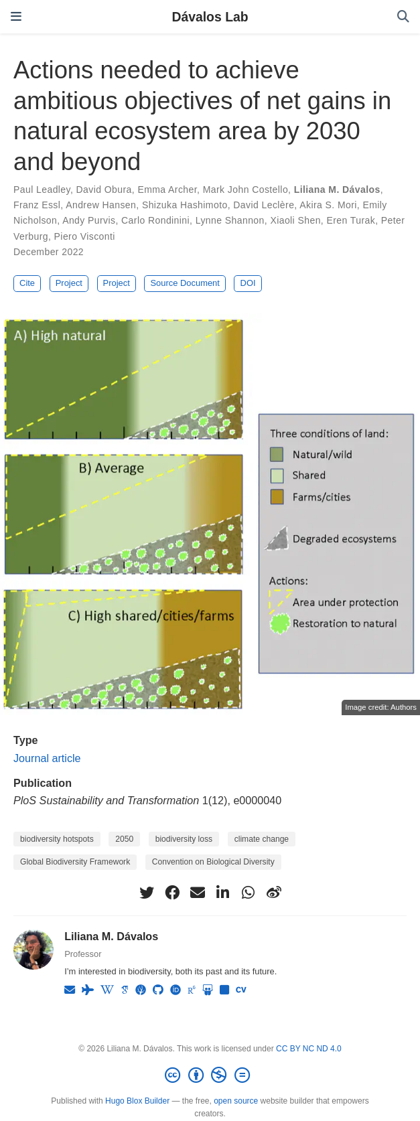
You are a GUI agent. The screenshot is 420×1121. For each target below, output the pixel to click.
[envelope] (198, 893)
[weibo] (274, 893)
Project (69, 283)
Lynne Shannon (230, 220)
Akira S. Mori (328, 205)
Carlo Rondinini (155, 220)
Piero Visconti (84, 236)
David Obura (104, 189)
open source (236, 1101)
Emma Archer (167, 189)
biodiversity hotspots (57, 839)
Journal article (47, 758)
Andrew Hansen (101, 205)
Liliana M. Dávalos (337, 189)
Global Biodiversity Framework (75, 862)
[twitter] (147, 893)
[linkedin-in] (223, 893)
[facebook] (172, 893)
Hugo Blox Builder (137, 1101)
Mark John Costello (245, 189)
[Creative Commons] (210, 1075)
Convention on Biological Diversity (213, 862)
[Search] (403, 17)
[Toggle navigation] (16, 16)
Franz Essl (36, 205)
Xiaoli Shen (295, 220)
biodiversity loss (183, 839)
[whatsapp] (248, 893)
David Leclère (263, 205)
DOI (248, 283)
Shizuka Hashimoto (185, 205)
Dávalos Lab (209, 16)
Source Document (184, 283)
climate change (261, 839)
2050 (124, 839)
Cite (27, 283)
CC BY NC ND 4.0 (309, 1048)
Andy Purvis (88, 220)
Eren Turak (350, 220)
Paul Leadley (41, 189)
